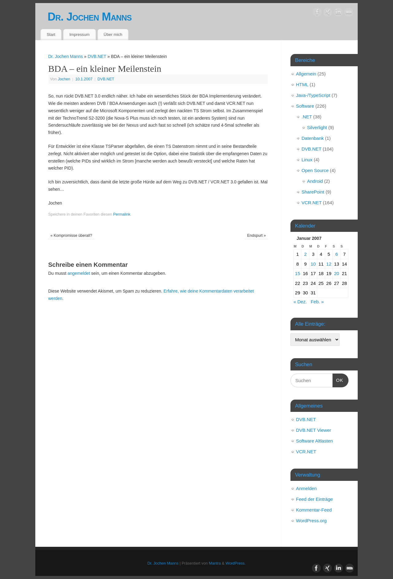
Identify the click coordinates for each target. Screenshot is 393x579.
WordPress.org (311, 520)
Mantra (215, 563)
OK (338, 379)
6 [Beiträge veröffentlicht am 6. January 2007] (336, 254)
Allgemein (306, 73)
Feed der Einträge (314, 499)
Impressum (79, 34)
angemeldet (79, 273)
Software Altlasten (314, 440)
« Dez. (300, 301)
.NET (307, 116)
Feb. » (317, 301)
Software (305, 106)
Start (51, 34)
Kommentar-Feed (314, 509)
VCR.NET (312, 202)
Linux (307, 159)
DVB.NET (97, 56)
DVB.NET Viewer (313, 430)
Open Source (315, 170)
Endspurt (256, 235)
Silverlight (317, 127)
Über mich (113, 34)
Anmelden (306, 488)
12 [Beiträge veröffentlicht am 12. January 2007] (329, 263)
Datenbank (313, 138)
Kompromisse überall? (71, 235)
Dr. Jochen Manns (90, 16)
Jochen (64, 79)
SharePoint (313, 191)
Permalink (121, 214)
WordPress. (236, 563)
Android (315, 181)
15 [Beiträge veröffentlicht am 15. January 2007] (297, 273)
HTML (302, 84)
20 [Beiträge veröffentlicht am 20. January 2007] (336, 273)
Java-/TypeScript (313, 95)
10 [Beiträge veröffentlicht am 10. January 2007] (313, 263)
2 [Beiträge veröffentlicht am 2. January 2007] (305, 254)
